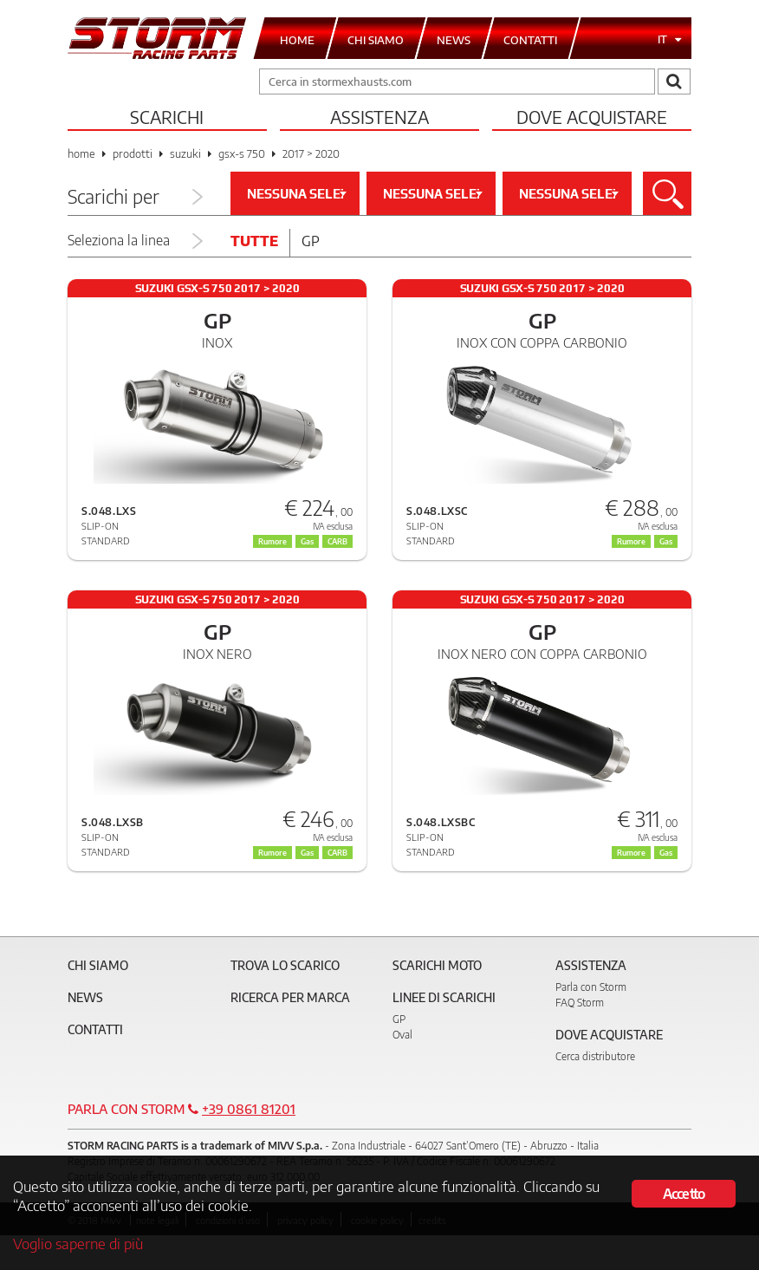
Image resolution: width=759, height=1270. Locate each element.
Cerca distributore (595, 1056)
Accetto (683, 1193)
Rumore (631, 852)
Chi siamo (98, 965)
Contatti (95, 1029)
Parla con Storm (590, 986)
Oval (402, 1034)
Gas (665, 852)
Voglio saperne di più (78, 1243)
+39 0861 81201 (248, 1109)
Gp (311, 241)
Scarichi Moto (437, 965)
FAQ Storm (579, 1002)
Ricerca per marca (290, 997)
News (85, 997)
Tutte (254, 241)
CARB (337, 852)
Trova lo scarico (285, 965)
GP (398, 1019)
